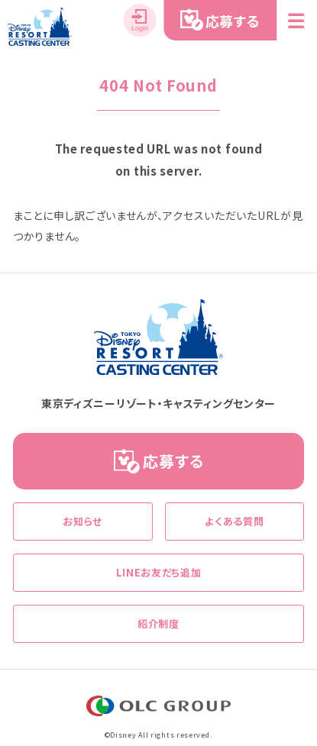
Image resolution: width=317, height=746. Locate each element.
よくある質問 (234, 521)
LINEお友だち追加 (159, 572)
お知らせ (82, 521)
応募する (173, 461)
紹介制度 (158, 623)
